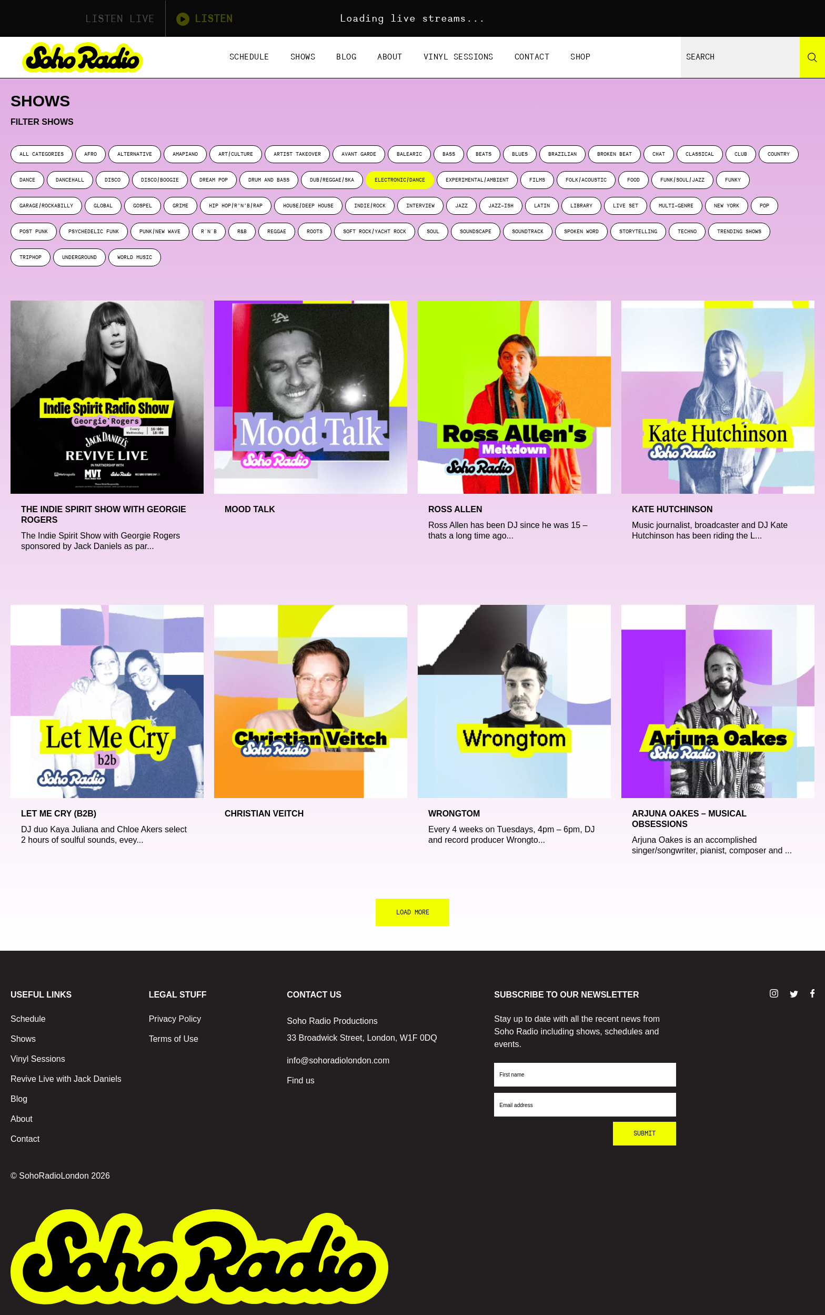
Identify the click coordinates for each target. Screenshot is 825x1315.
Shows (303, 57)
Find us (300, 1080)
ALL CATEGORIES (41, 154)
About (390, 57)
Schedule (249, 57)
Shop (580, 57)
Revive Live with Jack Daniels (66, 1078)
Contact (532, 57)
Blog (346, 57)
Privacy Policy (175, 1018)
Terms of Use (173, 1038)
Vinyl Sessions (459, 57)
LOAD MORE (412, 912)
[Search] (812, 57)
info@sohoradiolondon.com (338, 1060)
